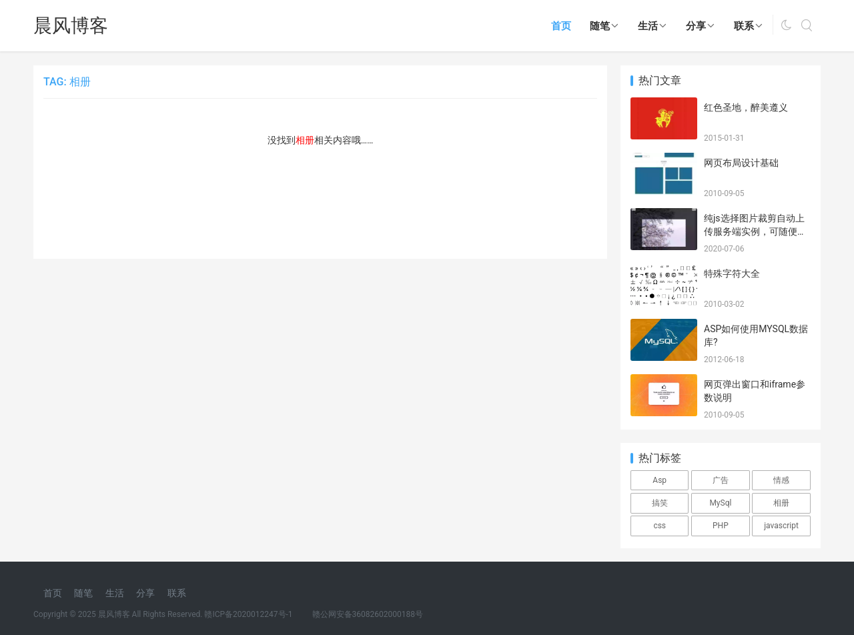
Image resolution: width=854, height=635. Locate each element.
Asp (660, 480)
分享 (696, 26)
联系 (744, 26)
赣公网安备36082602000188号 (367, 614)
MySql (720, 503)
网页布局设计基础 (741, 162)
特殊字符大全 (732, 273)
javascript (781, 525)
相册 (781, 503)
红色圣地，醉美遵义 (746, 107)
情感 (781, 480)
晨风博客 (70, 26)
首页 (561, 26)
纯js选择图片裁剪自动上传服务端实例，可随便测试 (755, 231)
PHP (721, 525)
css (659, 525)
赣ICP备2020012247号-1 (248, 614)
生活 (648, 26)
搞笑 (660, 503)
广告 (721, 480)
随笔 (600, 26)
